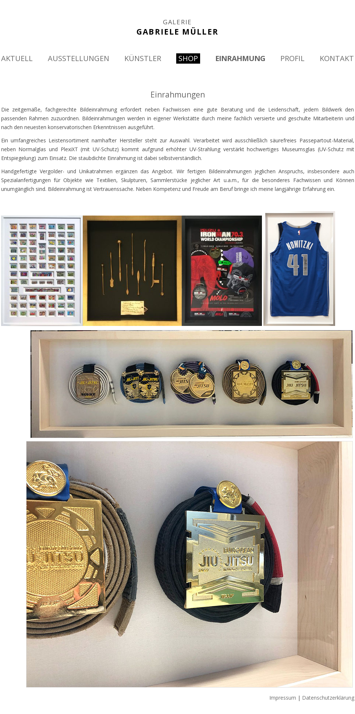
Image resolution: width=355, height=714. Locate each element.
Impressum (282, 697)
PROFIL (292, 58)
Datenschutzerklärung (328, 697)
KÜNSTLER (142, 58)
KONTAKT (337, 58)
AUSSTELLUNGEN (78, 58)
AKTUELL (17, 58)
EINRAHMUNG (240, 58)
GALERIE (177, 22)
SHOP (188, 58)
